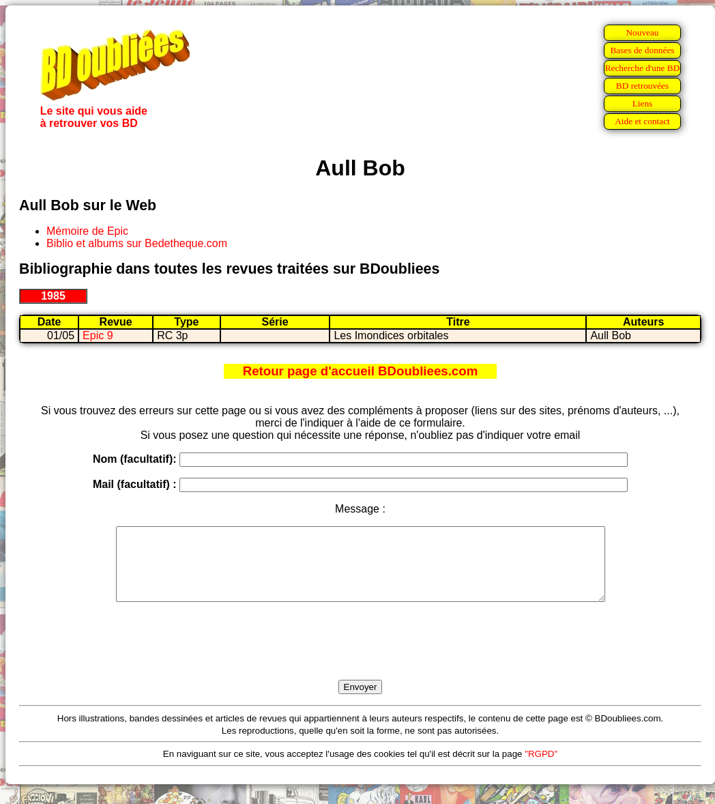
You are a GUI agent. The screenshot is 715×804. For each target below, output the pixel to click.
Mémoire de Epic (87, 231)
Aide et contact (642, 121)
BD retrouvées (642, 86)
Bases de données (642, 50)
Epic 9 (98, 335)
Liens (642, 103)
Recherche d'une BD (642, 68)
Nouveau (642, 32)
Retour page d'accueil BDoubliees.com (360, 371)
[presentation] (360, 656)
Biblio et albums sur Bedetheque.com (136, 243)
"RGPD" (541, 768)
